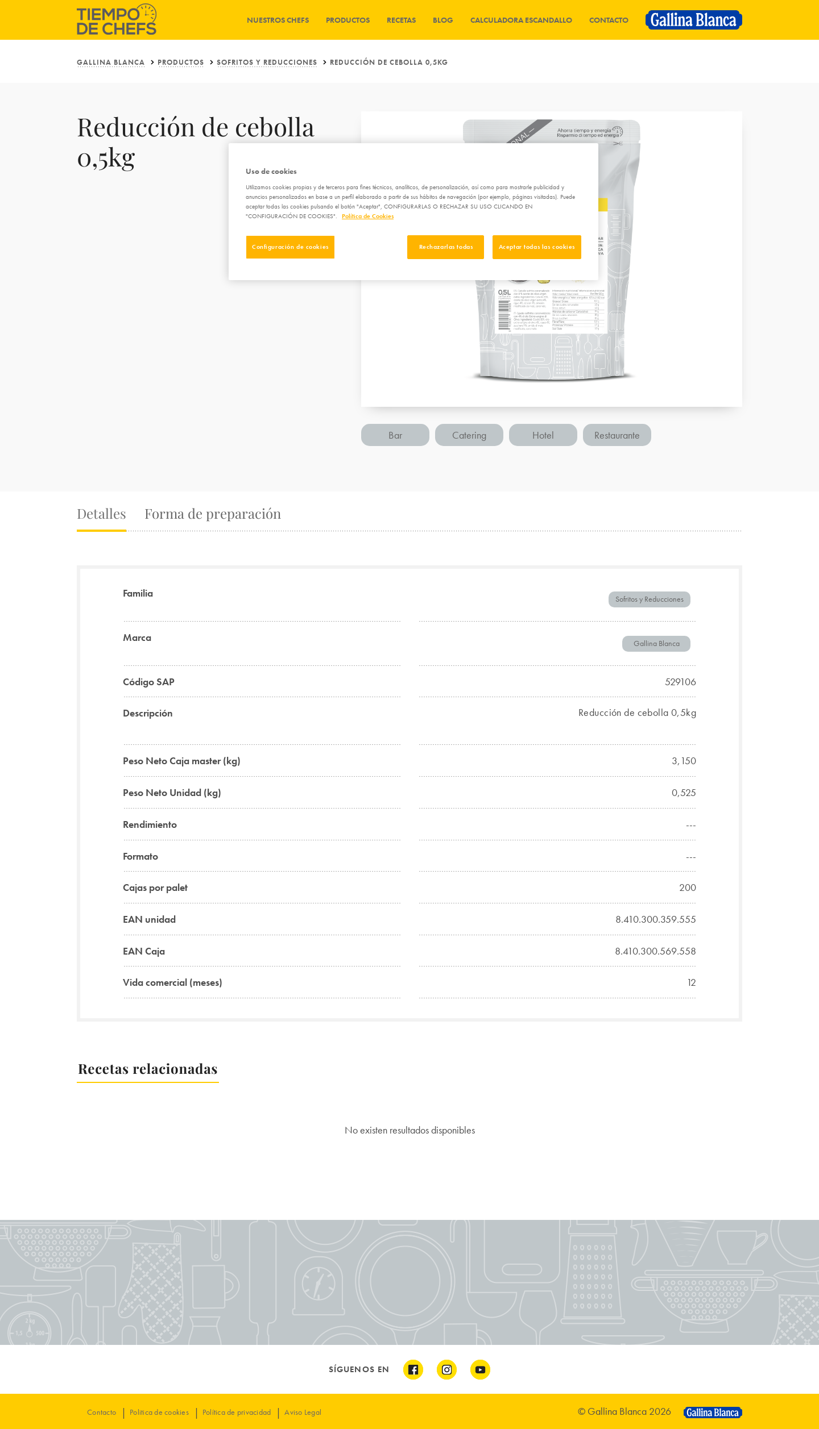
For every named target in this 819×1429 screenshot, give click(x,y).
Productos (348, 20)
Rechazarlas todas (446, 247)
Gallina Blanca (111, 62)
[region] (413, 212)
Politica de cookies (159, 1412)
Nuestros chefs (278, 20)
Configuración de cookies (290, 247)
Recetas (401, 20)
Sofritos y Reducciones (267, 62)
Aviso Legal (302, 1412)
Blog (443, 20)
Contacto (608, 20)
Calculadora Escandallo (521, 20)
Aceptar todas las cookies (537, 247)
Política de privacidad (236, 1412)
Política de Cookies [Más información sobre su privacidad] (368, 216)
